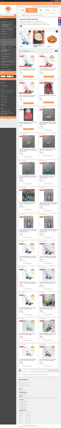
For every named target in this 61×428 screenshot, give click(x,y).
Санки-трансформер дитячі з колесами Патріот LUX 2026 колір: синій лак (48, 283)
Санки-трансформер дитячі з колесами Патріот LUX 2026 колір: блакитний (27, 69)
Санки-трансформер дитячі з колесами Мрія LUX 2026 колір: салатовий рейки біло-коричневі (48, 123)
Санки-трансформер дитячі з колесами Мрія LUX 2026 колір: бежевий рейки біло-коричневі (28, 177)
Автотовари (4, 33)
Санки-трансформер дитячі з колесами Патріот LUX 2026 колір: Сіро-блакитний (27, 257)
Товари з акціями (4, 67)
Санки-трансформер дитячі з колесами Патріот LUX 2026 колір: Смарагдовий (27, 283)
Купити (28, 76)
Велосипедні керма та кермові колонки (8, 62)
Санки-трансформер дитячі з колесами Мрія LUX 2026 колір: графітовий (48, 334)
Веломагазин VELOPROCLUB (6, 69)
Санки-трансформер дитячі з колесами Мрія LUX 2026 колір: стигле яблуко (27, 360)
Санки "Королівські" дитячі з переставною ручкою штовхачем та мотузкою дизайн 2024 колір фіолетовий (49, 203)
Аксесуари (4, 31)
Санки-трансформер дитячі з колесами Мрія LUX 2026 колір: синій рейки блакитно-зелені (48, 177)
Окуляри (3, 46)
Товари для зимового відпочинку (6, 37)
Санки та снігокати (5, 56)
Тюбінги (4, 44)
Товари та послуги (4, 19)
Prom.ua (36, 425)
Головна (22, 10)
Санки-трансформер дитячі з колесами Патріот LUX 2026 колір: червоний (27, 96)
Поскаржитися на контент (28, 426)
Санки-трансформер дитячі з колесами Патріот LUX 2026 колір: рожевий (48, 69)
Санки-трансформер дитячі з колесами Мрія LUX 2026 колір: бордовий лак (48, 360)
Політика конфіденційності (24, 385)
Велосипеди (4, 21)
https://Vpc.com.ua (4, 115)
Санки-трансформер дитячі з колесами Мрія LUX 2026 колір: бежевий (27, 334)
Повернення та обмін (23, 383)
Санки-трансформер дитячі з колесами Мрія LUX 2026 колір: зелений (48, 308)
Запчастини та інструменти (7, 29)
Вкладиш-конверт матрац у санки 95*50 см (48, 96)
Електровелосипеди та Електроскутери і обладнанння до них (6, 25)
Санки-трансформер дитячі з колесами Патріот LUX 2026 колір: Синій (27, 308)
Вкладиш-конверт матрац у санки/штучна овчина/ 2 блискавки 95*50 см (28, 123)
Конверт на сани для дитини (8, 42)
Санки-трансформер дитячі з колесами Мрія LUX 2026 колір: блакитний (27, 203)
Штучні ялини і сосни (6, 54)
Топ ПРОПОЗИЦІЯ (46, 3)
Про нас (41, 10)
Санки (4, 39)
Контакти (47, 10)
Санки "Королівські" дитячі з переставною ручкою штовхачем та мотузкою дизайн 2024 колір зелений (28, 230)
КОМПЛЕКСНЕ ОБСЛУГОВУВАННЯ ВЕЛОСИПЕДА (5, 50)
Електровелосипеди (6, 64)
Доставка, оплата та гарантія (25, 382)
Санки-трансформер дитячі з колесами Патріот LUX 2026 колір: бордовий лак (48, 257)
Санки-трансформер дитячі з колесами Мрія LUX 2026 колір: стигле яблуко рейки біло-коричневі (28, 150)
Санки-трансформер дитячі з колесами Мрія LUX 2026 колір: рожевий (48, 149)
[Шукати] (15, 15)
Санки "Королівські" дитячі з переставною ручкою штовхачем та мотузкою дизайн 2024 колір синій (49, 230)
